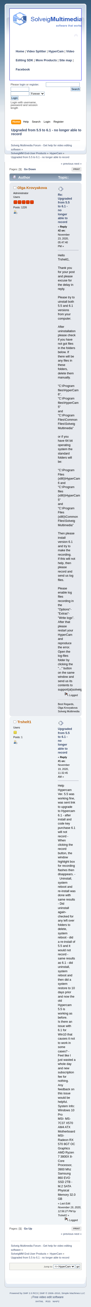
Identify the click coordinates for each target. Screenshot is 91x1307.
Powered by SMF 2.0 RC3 (24, 1293)
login (22, 84)
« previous (67, 163)
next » (78, 163)
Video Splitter (36, 51)
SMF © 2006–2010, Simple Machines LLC (62, 1293)
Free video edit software (48, 1297)
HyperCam (56, 51)
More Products (46, 60)
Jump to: (48, 1266)
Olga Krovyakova (32, 188)
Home (20, 51)
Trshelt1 (24, 722)
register (33, 84)
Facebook (23, 69)
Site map (65, 60)
